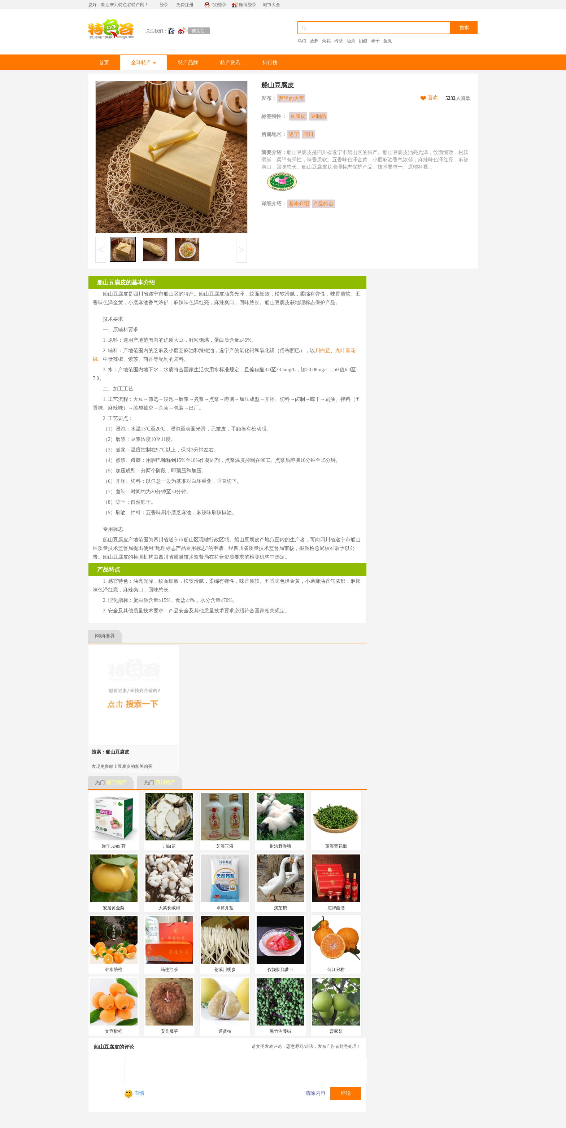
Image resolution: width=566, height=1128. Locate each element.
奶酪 (363, 40)
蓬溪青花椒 (336, 846)
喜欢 (433, 97)
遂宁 (294, 134)
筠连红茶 (169, 969)
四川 (308, 134)
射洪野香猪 (280, 846)
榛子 (375, 40)
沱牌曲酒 (336, 907)
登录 (164, 4)
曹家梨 (336, 1031)
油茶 (351, 40)
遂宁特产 (116, 782)
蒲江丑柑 (336, 969)
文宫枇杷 (113, 1031)
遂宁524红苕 (114, 846)
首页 (104, 62)
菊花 (326, 40)
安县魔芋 (169, 1031)
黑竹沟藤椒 (280, 1031)
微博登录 (247, 4)
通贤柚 (224, 1031)
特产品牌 (188, 62)
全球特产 (143, 62)
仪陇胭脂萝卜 (280, 969)
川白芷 (322, 350)
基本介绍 (299, 203)
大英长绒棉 (169, 907)
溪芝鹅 (280, 907)
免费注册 (184, 4)
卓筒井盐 (225, 907)
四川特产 (165, 782)
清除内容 (315, 1093)
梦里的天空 (291, 98)
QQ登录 (219, 4)
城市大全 (271, 4)
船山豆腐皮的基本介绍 (126, 282)
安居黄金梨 (114, 907)
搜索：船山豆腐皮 (110, 752)
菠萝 (314, 40)
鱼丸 (387, 40)
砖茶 (338, 40)
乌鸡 (301, 40)
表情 (134, 1093)
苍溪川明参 (225, 969)
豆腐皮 (297, 116)
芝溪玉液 (225, 846)
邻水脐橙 (113, 969)
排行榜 (270, 62)
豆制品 (318, 116)
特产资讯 (230, 62)
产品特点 (323, 203)
